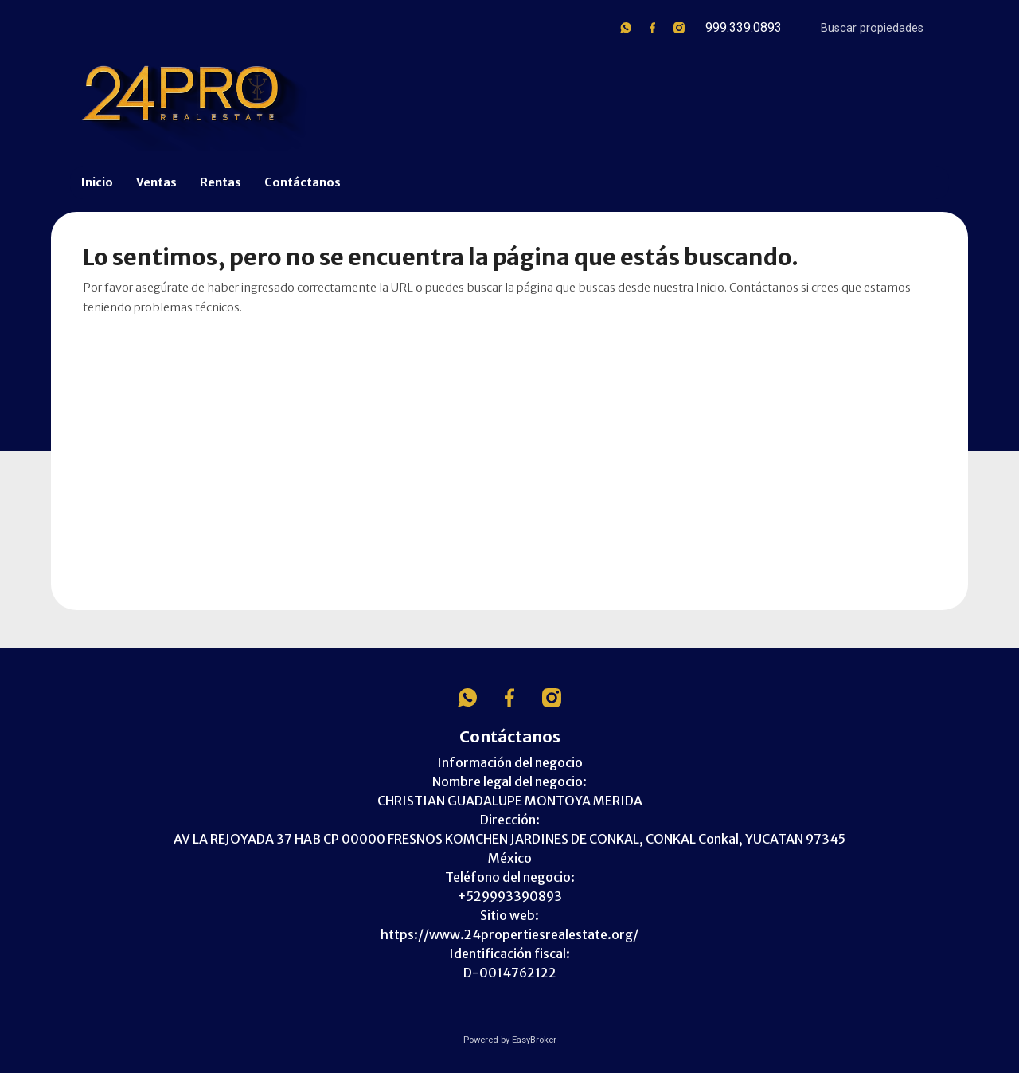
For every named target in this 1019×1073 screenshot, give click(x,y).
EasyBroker (534, 1040)
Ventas (156, 182)
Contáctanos (302, 182)
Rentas (220, 182)
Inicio (97, 182)
